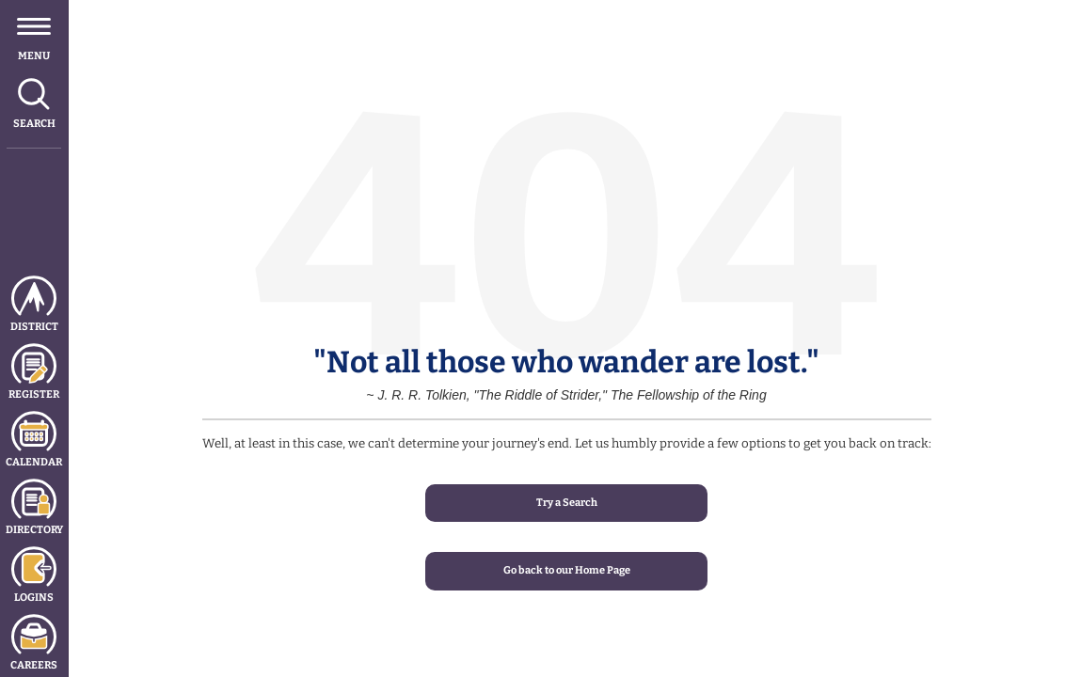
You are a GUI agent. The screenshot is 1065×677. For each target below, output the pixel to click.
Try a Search (566, 502)
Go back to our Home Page (566, 570)
